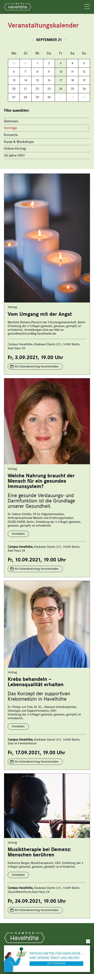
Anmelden (18, 534)
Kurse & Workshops (19, 142)
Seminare (11, 121)
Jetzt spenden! (56, 963)
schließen (88, 941)
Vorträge (10, 128)
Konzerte (11, 135)
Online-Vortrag (15, 148)
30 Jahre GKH (14, 155)
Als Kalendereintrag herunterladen (37, 366)
